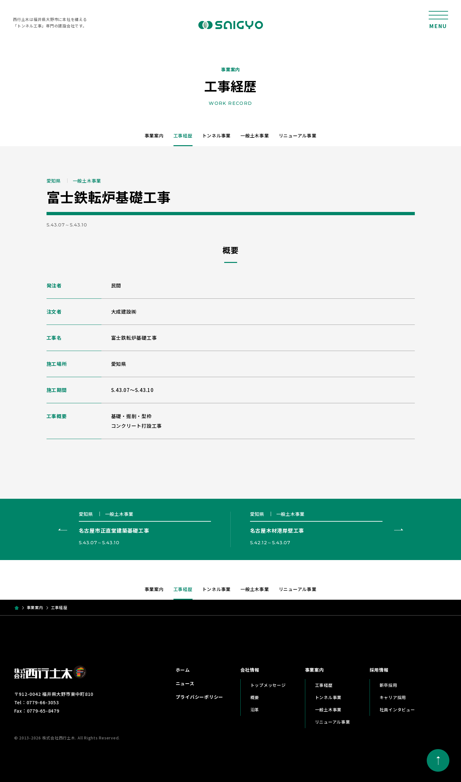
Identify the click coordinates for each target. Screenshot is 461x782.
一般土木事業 (254, 135)
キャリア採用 (393, 697)
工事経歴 (183, 135)
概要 (254, 697)
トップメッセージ (268, 685)
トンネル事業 (216, 135)
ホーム (183, 670)
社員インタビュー (397, 710)
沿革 (254, 710)
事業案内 (154, 135)
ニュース (185, 683)
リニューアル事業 (298, 135)
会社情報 (249, 670)
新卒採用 (388, 685)
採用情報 (379, 670)
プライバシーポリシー (200, 697)
